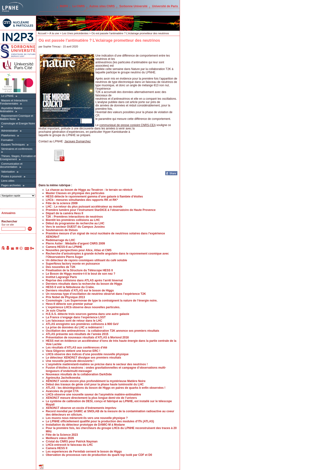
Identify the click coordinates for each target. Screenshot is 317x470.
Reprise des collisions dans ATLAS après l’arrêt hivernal (84, 280)
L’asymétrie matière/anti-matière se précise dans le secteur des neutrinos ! (97, 364)
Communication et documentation (11, 165)
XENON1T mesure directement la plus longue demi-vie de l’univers (91, 398)
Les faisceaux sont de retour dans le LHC (74, 320)
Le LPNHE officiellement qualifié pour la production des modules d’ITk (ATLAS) (100, 421)
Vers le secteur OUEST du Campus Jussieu (75, 226)
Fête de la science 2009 (62, 203)
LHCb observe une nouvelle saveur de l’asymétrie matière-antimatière (93, 394)
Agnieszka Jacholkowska (63, 377)
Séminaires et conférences (16, 148)
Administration (9, 130)
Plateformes (8, 135)
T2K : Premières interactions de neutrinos (74, 216)
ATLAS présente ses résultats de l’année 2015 (77, 334)
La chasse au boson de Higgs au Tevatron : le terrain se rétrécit (89, 189)
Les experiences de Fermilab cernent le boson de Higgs (84, 451)
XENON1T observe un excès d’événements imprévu (81, 408)
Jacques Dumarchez (77, 141)
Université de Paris (165, 6)
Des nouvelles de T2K (60, 267)
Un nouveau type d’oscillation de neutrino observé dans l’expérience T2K (96, 294)
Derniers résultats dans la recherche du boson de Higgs (84, 283)
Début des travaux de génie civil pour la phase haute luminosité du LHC (95, 384)
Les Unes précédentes (75, 33)
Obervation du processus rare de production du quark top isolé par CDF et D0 (99, 455)
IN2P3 (64, 6)
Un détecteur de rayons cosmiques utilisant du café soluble (86, 260)
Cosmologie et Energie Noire (18, 123)
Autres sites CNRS (102, 6)
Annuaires (8, 213)
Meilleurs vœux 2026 (60, 438)
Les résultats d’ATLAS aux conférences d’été (76, 347)
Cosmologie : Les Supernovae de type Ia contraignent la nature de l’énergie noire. (101, 300)
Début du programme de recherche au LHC (75, 223)
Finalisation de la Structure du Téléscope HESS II (79, 270)
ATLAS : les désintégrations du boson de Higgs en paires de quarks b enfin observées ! (105, 387)
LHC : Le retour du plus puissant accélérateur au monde (84, 206)
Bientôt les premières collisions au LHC (73, 220)
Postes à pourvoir (11, 176)
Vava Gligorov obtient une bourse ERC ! (73, 351)
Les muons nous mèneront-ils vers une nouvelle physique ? (87, 418)
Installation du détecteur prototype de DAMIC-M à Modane (85, 424)
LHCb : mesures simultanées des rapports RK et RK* (82, 200)
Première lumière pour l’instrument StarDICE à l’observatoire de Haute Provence (101, 210)
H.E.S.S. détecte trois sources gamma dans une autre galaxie (87, 314)
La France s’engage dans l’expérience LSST (76, 317)
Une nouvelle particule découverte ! (70, 361)
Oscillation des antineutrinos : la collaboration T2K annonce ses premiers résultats (102, 330)
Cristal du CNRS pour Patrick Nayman (72, 441)
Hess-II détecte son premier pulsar (69, 304)
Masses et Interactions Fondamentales (14, 102)
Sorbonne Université (133, 6)
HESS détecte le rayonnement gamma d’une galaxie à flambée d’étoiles (94, 196)
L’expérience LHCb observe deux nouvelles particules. (83, 307)
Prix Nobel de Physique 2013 (65, 297)
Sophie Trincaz (52, 46)
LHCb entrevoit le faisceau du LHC (69, 445)
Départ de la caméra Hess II (64, 213)
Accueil (42, 33)
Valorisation (8, 171)
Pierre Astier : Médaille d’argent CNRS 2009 (75, 243)
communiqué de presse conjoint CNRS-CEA (127, 125)
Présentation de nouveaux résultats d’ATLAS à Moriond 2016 (87, 337)
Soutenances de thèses (62, 230)
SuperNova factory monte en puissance (73, 263)
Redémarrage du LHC (60, 240)
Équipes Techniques (13, 144)
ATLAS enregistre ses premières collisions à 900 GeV (82, 324)
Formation (7, 140)
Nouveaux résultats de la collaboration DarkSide (79, 374)
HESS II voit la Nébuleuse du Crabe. (70, 287)
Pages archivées (11, 185)
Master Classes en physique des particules (75, 193)
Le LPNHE (7, 95)
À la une (54, 33)
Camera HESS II (56, 448)
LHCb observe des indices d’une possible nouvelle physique (87, 354)
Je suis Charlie (56, 310)
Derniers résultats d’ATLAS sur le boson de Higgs (80, 290)
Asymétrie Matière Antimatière (11, 110)
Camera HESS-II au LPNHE (64, 247)
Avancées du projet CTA (62, 391)
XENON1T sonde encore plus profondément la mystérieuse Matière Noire (95, 381)
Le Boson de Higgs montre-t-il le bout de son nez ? (80, 273)
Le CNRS (78, 6)
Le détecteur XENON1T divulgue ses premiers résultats (83, 357)
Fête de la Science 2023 (62, 434)
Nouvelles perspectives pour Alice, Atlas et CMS (79, 250)
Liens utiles (7, 180)
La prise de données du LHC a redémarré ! (75, 327)
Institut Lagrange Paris (61, 277)
